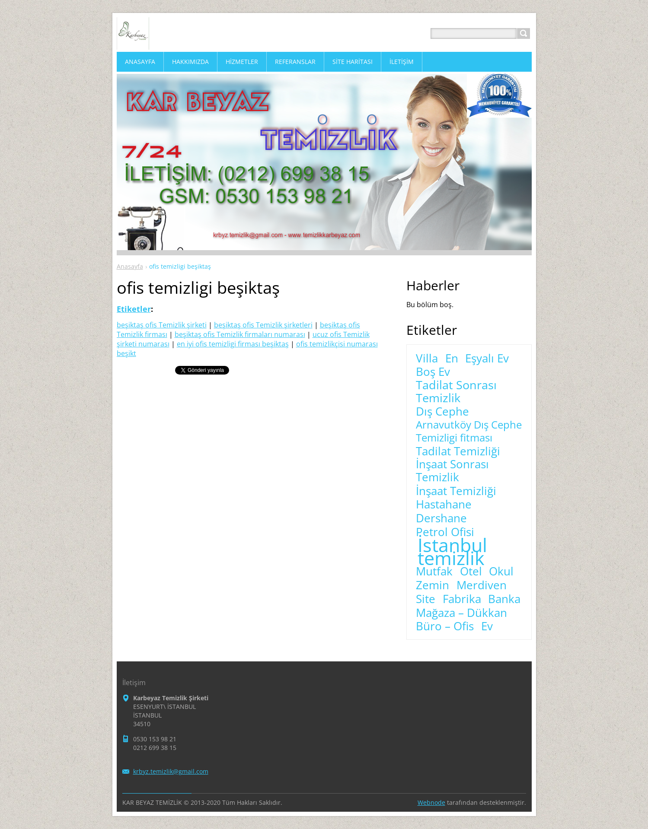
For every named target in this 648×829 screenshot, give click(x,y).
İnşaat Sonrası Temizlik (452, 471)
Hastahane (444, 504)
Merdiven (481, 585)
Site (425, 599)
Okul (501, 571)
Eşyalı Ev (487, 358)
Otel (471, 571)
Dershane (441, 518)
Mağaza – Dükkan (461, 613)
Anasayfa (130, 266)
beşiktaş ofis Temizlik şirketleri (263, 325)
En (451, 358)
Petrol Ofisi (445, 532)
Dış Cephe (442, 411)
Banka (504, 599)
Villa (427, 358)
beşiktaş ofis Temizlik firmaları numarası (240, 334)
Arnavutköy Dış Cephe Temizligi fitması (469, 431)
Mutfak (434, 571)
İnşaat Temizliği (456, 491)
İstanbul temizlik (452, 552)
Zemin (432, 585)
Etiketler (134, 309)
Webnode (431, 802)
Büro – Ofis (445, 626)
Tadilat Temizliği (458, 451)
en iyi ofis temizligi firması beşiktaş (233, 344)
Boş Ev (433, 371)
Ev (487, 626)
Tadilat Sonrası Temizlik (456, 391)
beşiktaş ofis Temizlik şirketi (162, 325)
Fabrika (462, 599)
